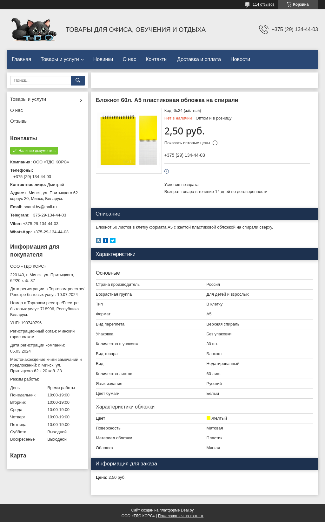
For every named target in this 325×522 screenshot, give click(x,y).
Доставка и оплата (199, 59)
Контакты (157, 59)
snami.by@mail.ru (40, 206)
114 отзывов (264, 4)
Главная (21, 59)
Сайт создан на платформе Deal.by (162, 510)
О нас (129, 59)
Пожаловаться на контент (180, 516)
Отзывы (19, 121)
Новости (240, 59)
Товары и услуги (60, 59)
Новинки (103, 59)
